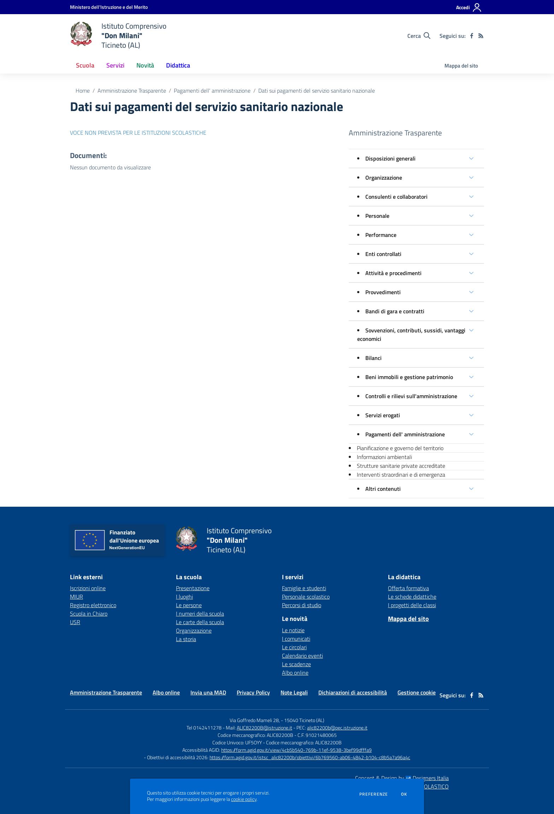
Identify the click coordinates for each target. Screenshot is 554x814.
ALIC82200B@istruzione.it (264, 727)
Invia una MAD (208, 692)
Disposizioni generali (390, 158)
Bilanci (373, 358)
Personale (377, 215)
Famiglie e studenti (304, 588)
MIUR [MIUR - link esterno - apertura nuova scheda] (76, 596)
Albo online (295, 672)
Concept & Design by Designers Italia (402, 778)
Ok (404, 794)
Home (83, 90)
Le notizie (293, 630)
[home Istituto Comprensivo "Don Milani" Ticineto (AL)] (118, 35)
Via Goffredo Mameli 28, (255, 720)
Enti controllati (383, 254)
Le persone (189, 605)
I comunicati (296, 638)
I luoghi (184, 596)
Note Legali (294, 692)
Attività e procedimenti (393, 273)
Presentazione (193, 588)
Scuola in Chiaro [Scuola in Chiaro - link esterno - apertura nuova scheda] (88, 613)
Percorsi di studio (301, 605)
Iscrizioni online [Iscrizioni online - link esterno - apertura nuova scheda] (88, 588)
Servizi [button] (115, 65)
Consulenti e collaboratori (396, 196)
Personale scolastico (306, 596)
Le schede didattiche (412, 596)
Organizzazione (383, 177)
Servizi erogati (382, 415)
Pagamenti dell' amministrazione (212, 90)
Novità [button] (145, 65)
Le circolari (294, 647)
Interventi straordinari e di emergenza (401, 474)
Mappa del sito (461, 66)
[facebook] (471, 36)
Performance (380, 235)
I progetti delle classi (412, 605)
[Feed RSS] (481, 36)
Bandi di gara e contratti (394, 311)
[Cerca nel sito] (418, 35)
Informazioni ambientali (384, 457)
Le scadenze (296, 664)
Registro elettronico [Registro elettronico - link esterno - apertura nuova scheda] (93, 605)
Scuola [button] (85, 65)
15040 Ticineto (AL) (304, 720)
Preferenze (373, 794)
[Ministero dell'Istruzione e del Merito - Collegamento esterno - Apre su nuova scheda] (109, 7)
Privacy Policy (253, 692)
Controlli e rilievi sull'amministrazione (411, 396)
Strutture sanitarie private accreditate (401, 465)
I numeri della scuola (200, 613)
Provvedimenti (383, 292)
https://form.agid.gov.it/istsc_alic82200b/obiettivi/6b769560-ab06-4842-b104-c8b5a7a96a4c (310, 757)
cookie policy (244, 799)
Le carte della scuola (200, 622)
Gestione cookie (416, 692)
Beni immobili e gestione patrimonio (409, 377)
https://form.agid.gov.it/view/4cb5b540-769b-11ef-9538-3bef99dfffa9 (296, 750)
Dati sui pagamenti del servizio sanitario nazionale (316, 90)
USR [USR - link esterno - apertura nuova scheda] (75, 622)
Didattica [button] (178, 65)
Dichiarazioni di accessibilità (352, 692)
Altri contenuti (383, 488)
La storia (186, 639)
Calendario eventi (302, 655)
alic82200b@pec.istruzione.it (337, 727)
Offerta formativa (408, 588)
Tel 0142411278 (204, 727)
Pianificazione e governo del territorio (400, 448)
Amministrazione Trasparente (132, 90)
